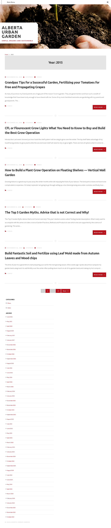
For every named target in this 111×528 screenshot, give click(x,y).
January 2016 (11, 396)
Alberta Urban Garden (12, 32)
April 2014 (9, 489)
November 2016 (11, 349)
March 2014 (10, 493)
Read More (99, 107)
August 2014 (10, 470)
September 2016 (11, 359)
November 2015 (11, 405)
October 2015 (10, 410)
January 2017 (11, 340)
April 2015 (9, 438)
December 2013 (11, 507)
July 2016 (9, 368)
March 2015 (10, 442)
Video (39, 77)
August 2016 (10, 363)
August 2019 (10, 331)
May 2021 (9, 321)
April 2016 (9, 382)
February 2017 (11, 335)
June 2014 (10, 479)
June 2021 (10, 317)
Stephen (29, 77)
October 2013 (10, 517)
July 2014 (9, 475)
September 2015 (11, 414)
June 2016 (10, 372)
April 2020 (9, 326)
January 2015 (11, 452)
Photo (9, 303)
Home (6, 54)
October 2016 (10, 354)
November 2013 (11, 512)
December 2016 (11, 345)
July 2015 (9, 424)
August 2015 (10, 419)
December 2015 (11, 400)
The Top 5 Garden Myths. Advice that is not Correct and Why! (47, 212)
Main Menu (57, 2)
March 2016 (10, 386)
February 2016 (11, 391)
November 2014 (11, 456)
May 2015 (9, 433)
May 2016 (9, 377)
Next (66, 291)
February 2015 (11, 447)
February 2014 (11, 498)
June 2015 (10, 428)
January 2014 (11, 503)
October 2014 (10, 461)
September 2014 (11, 466)
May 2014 (9, 484)
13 (59, 290)
